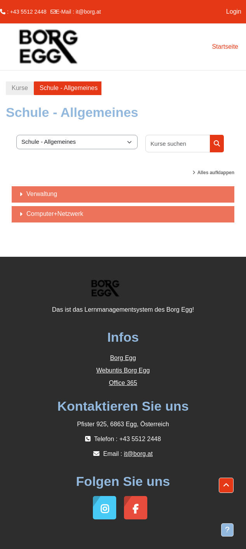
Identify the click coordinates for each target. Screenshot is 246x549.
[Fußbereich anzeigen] (227, 530)
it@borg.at (88, 12)
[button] (226, 485)
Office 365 (123, 383)
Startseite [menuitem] (225, 46)
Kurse (20, 88)
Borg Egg (123, 358)
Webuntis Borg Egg (123, 370)
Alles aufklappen (215, 172)
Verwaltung (41, 194)
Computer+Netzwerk (54, 213)
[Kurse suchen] (178, 143)
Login (233, 11)
